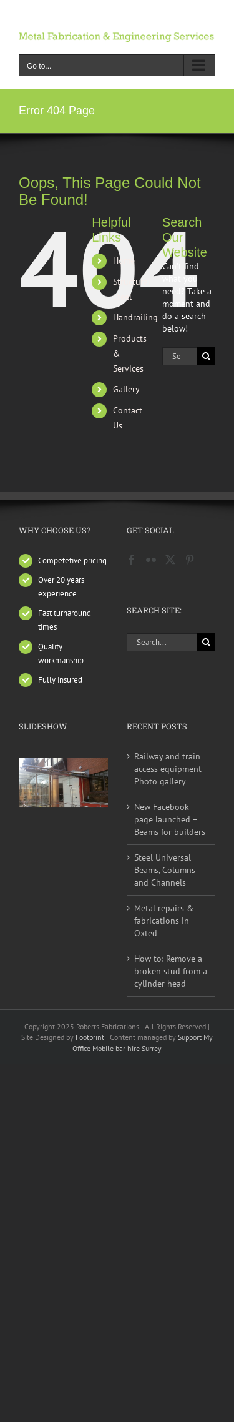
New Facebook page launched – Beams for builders (169, 819)
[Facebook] (132, 560)
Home (124, 260)
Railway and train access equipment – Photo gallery (171, 769)
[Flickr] (151, 560)
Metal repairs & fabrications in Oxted (163, 920)
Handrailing (135, 317)
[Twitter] (170, 560)
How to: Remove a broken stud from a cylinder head (170, 971)
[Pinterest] (190, 560)
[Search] (206, 356)
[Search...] (179, 356)
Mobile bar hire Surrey (127, 1048)
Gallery (126, 389)
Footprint (91, 1037)
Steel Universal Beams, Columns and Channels (164, 870)
